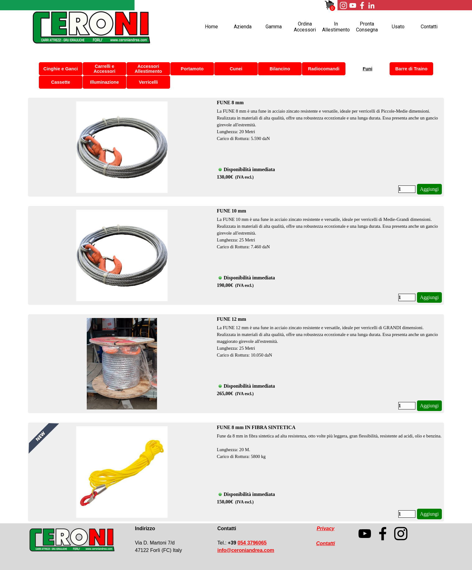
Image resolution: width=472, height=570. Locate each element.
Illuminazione (104, 82)
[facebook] (362, 5)
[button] (245, 550)
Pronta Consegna (367, 27)
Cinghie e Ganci (61, 68)
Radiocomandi (324, 68)
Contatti (429, 27)
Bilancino (280, 68)
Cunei (236, 68)
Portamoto (192, 68)
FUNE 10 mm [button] (231, 210)
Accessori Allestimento (148, 69)
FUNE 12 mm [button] (231, 319)
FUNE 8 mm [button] (230, 102)
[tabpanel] (170, 539)
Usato (398, 27)
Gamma (274, 27)
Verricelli (148, 82)
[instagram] (343, 5)
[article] (236, 147)
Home (211, 27)
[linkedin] (371, 5)
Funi (368, 68)
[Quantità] (406, 189)
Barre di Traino (411, 68)
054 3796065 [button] (252, 542)
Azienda (243, 27)
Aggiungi (429, 189)
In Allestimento (336, 27)
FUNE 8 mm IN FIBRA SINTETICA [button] (256, 427)
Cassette (60, 82)
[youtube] (352, 5)
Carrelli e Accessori (104, 69)
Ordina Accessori (305, 27)
